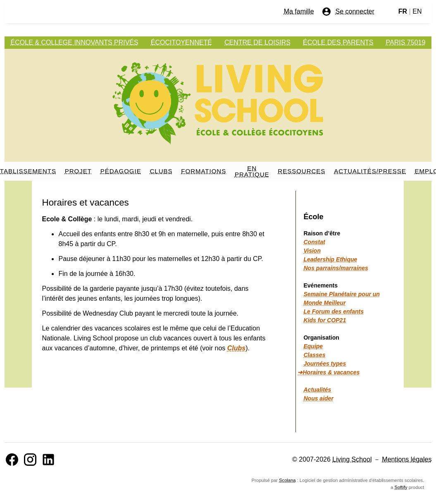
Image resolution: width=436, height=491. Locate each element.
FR (402, 11)
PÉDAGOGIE (120, 171)
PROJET (78, 171)
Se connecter (348, 12)
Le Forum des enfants (333, 311)
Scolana (287, 480)
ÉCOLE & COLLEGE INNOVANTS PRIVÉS (74, 42)
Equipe (313, 346)
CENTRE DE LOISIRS (257, 42)
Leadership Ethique (330, 259)
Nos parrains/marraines (335, 268)
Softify (401, 487)
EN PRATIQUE (252, 171)
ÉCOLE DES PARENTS (338, 42)
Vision (312, 250)
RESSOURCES (301, 171)
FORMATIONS (203, 171)
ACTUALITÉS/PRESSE (370, 171)
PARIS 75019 (406, 42)
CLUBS (161, 171)
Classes (314, 355)
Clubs (236, 348)
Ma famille (299, 11)
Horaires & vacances (331, 372)
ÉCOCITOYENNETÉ (181, 42)
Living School (352, 459)
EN (417, 11)
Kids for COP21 (324, 320)
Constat (314, 242)
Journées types (324, 363)
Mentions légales (406, 459)
